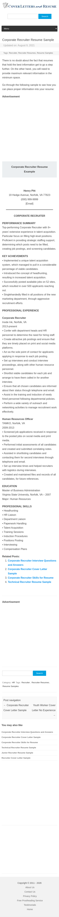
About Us (29, 887)
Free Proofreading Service (30, 900)
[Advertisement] (29, 128)
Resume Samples (45, 53)
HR (13, 682)
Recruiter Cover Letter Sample (16, 758)
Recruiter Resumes (27, 53)
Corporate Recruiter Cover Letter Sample (21, 737)
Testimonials (30, 905)
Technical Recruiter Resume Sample (29, 582)
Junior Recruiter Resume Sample (17, 753)
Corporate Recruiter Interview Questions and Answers (27, 732)
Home (30, 909)
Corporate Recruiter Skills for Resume (30, 577)
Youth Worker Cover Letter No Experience (44, 710)
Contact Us (29, 891)
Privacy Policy (30, 896)
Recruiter (13, 53)
